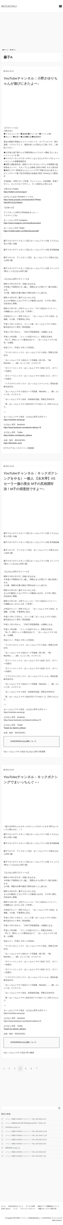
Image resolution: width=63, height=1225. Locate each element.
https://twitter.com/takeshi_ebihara (18, 435)
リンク (15, 1209)
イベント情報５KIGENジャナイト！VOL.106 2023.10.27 (26, 1140)
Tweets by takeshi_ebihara (15, 728)
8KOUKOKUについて (16, 1206)
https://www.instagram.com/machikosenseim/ (22, 223)
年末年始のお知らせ (12, 1127)
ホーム (3, 1206)
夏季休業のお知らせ (12, 1148)
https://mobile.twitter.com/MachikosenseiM (21, 231)
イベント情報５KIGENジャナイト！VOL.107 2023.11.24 (26, 1135)
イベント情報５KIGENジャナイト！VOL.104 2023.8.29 (25, 1152)
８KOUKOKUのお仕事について (23, 741)
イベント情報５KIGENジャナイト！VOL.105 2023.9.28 (25, 1144)
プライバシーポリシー (28, 1209)
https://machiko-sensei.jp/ (14, 420)
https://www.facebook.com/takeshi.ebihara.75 (22, 428)
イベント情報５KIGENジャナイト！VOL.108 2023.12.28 (26, 1131)
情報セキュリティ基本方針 (47, 1209)
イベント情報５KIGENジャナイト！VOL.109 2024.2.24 (25, 1119)
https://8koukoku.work (13, 443)
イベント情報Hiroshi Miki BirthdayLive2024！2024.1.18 (25, 1123)
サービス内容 (30, 1206)
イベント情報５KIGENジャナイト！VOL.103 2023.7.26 (25, 1156)
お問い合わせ (5, 1209)
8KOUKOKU (9, 6)
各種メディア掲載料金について (48, 1206)
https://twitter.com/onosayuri (15, 192)
